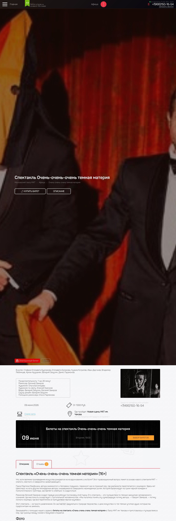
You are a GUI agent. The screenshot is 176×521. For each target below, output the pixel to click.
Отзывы (42, 464)
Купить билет (30, 191)
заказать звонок (166, 6)
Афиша (94, 4)
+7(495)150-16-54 (163, 4)
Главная (13, 4)
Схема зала (29, 414)
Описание (58, 191)
